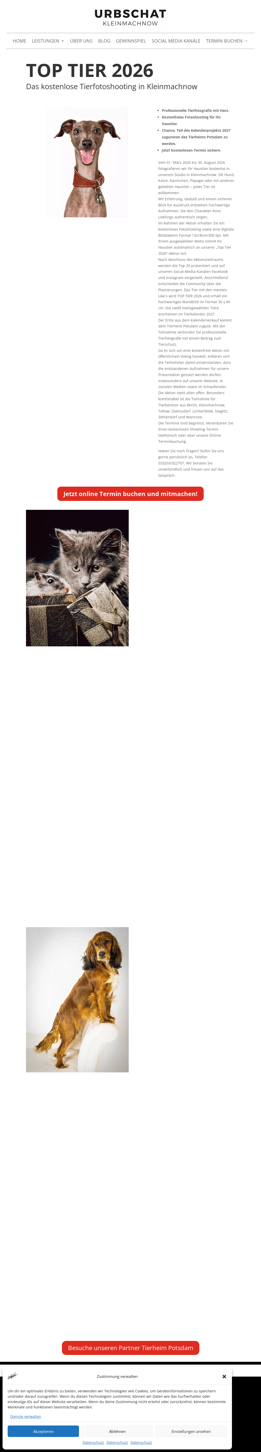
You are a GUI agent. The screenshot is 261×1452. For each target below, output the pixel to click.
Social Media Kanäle (176, 41)
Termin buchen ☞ (227, 41)
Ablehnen (117, 1431)
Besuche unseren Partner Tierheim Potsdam (130, 1347)
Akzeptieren (43, 1431)
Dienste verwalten (25, 1416)
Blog (104, 41)
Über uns (81, 41)
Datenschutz (93, 1442)
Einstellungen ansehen (191, 1431)
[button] (224, 1376)
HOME (19, 41)
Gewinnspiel (131, 41)
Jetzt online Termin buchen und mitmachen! (130, 493)
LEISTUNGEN (45, 41)
